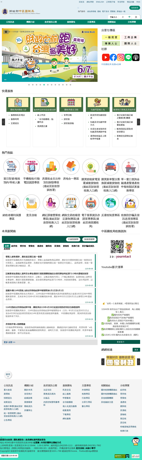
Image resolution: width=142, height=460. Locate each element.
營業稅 (113, 11)
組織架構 (28, 398)
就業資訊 (8, 402)
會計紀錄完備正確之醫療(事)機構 (125, 116)
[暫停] (6, 32)
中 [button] (129, 17)
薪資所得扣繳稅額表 (98, 116)
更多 (136, 350)
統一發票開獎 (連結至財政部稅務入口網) (13, 414)
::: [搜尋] (78, 8)
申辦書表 (67, 398)
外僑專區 (86, 390)
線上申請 (41, 115)
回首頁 (81, 2)
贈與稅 (123, 406)
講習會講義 (69, 123)
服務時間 (15, 119)
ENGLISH (100, 2)
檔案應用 (67, 410)
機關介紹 (30, 22)
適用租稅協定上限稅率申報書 (98, 137)
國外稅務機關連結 (109, 394)
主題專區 (91, 22)
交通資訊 (15, 123)
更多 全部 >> (9, 342)
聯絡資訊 (28, 406)
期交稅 (123, 419)
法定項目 (47, 390)
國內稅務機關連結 (109, 390)
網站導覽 (90, 2)
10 (63, 84)
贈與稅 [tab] (49, 246)
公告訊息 (10, 22)
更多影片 (120, 342)
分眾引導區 (87, 402)
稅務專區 (86, 394)
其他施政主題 (107, 402)
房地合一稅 (121, 11)
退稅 (99, 11)
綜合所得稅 (91, 11)
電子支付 (105, 11)
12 (70, 84)
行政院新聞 (73, 239)
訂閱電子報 (110, 2)
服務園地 (71, 22)
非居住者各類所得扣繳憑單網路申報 (98, 130)
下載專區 (67, 414)
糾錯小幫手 (91, 448)
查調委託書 (42, 126)
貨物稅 (123, 414)
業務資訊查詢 (49, 394)
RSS (138, 2)
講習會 (67, 119)
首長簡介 (28, 394)
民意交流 (67, 390)
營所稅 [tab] (23, 246)
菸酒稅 (123, 410)
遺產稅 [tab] (40, 246)
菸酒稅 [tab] (57, 246)
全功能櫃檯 (68, 402)
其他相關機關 (107, 398)
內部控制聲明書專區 (51, 403)
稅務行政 (124, 431)
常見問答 (121, 2)
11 (66, 84)
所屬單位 (28, 410)
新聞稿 (7, 394)
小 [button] (123, 17)
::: (1, 2)
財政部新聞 (89, 239)
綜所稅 (123, 390)
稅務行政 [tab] (76, 246)
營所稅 (123, 394)
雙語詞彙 (130, 2)
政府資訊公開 (51, 22)
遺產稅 (123, 402)
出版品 (46, 398)
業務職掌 (28, 402)
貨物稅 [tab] (66, 246)
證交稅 (123, 423)
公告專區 (8, 420)
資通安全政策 (6, 440)
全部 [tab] (7, 246)
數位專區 (86, 406)
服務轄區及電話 (18, 115)
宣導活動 (68, 115)
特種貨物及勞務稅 (128, 427)
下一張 (138, 121)
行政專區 (86, 398)
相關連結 (112, 22)
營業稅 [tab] (32, 246)
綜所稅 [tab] (14, 246)
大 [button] (136, 17)
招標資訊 (8, 398)
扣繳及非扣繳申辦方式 (98, 123)
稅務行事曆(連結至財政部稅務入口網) (13, 407)
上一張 (3, 121)
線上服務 (67, 394)
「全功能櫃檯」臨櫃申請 (45, 120)
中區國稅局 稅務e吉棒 (111, 64)
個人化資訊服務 (70, 406)
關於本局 (28, 390)
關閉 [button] (8, 374)
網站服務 (67, 419)
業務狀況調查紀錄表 (125, 137)
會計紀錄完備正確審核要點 (125, 123)
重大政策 (8, 390)
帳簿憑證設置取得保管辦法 (125, 130)
